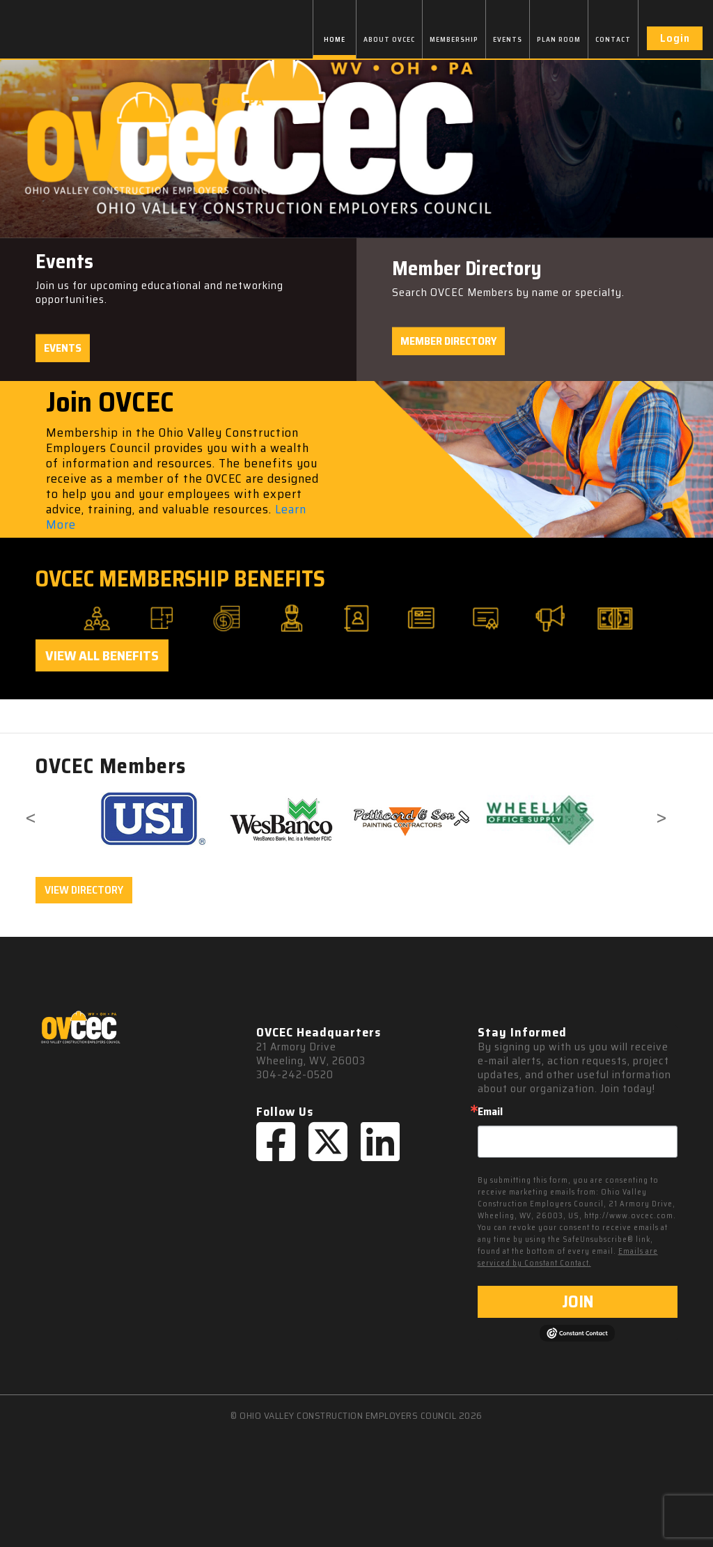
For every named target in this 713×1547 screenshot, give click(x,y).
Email (490, 1111)
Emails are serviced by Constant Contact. (568, 1257)
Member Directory (448, 341)
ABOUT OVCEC (389, 39)
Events (62, 348)
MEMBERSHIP (454, 39)
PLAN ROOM (559, 39)
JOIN (577, 1302)
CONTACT (613, 39)
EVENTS (507, 39)
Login (675, 38)
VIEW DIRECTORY (84, 890)
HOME (334, 39)
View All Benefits (102, 655)
